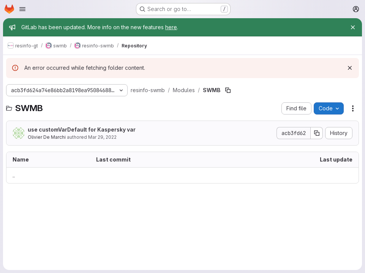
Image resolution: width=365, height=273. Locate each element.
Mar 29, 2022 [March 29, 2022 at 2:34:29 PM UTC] (102, 137)
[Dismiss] (349, 67)
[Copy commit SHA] (317, 133)
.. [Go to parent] (14, 175)
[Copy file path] (228, 90)
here (171, 27)
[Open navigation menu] (22, 9)
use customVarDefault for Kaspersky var (82, 129)
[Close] (352, 27)
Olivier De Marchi (47, 137)
